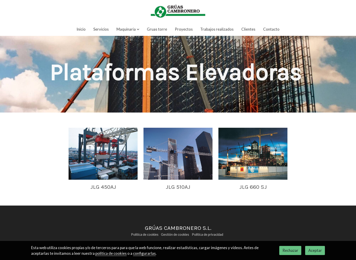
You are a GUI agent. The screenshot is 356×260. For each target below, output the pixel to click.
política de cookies (111, 253)
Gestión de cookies (175, 234)
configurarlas (144, 253)
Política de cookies (144, 234)
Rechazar (290, 250)
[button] (128, 29)
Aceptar (315, 250)
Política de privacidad (207, 234)
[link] (178, 11)
